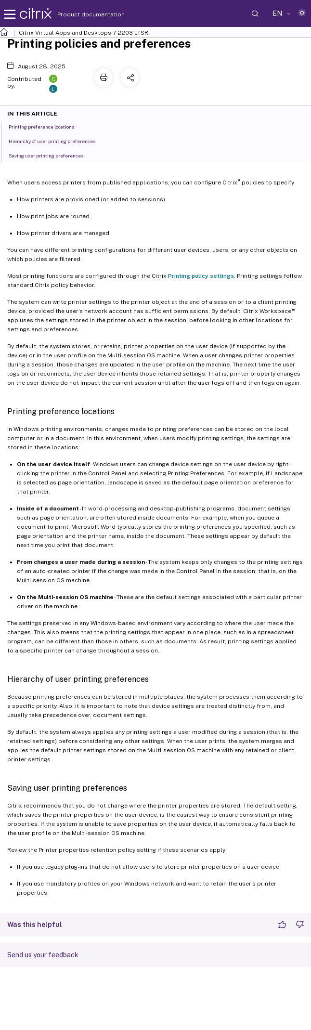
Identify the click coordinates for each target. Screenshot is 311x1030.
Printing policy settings (201, 276)
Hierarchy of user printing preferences (57, 140)
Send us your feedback (42, 955)
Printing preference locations (47, 126)
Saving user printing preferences (51, 155)
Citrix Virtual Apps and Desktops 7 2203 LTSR (83, 32)
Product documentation (79, 14)
